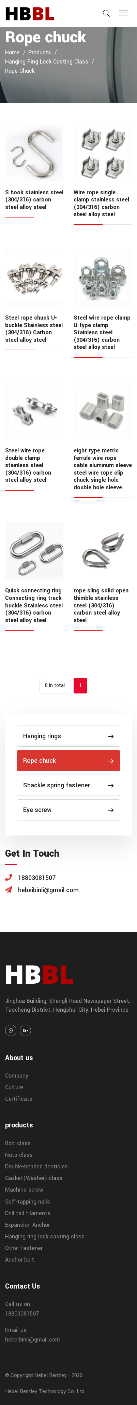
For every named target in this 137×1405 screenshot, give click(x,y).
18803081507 (22, 1314)
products (39, 52)
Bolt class (18, 1143)
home (12, 52)
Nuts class (19, 1155)
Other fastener (24, 1248)
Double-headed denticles (36, 1166)
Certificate (18, 1099)
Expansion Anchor (27, 1225)
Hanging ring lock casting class (46, 62)
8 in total (55, 685)
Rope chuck (20, 71)
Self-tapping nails (27, 1202)
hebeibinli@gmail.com (32, 1340)
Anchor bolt (19, 1260)
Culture (14, 1087)
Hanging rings (68, 736)
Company (16, 1076)
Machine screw (24, 1190)
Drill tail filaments (27, 1213)
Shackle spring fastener (68, 785)
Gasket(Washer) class (33, 1178)
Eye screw (68, 809)
